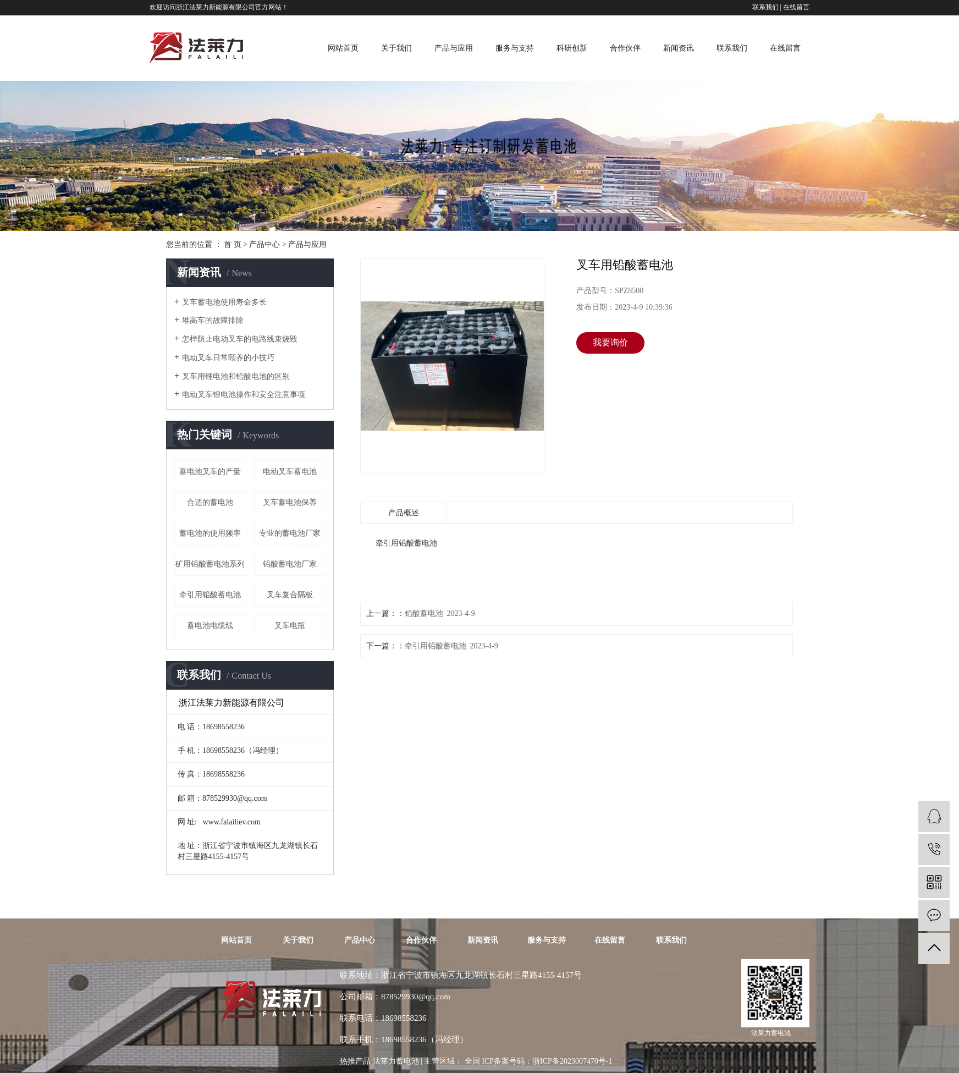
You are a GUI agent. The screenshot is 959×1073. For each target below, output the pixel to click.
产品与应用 (453, 48)
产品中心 (264, 244)
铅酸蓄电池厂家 (290, 564)
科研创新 (571, 48)
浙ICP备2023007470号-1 (572, 1061)
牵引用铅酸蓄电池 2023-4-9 (451, 646)
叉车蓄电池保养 (290, 502)
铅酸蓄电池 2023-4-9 (440, 613)
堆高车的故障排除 (213, 320)
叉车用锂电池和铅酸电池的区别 (236, 376)
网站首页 (343, 48)
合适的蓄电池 (210, 502)
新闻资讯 (678, 48)
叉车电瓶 (289, 625)
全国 (472, 1061)
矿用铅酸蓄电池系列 (210, 564)
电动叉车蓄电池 (290, 471)
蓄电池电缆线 (210, 625)
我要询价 (610, 342)
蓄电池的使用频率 (210, 533)
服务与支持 (514, 48)
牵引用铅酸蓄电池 (210, 595)
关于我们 (396, 48)
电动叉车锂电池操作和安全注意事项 (243, 394)
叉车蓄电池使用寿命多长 (224, 302)
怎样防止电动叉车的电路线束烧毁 (239, 339)
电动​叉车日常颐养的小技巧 (228, 358)
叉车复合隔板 (290, 595)
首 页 (232, 244)
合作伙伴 (625, 48)
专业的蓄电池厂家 (290, 533)
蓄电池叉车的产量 (210, 471)
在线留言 (796, 7)
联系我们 (765, 7)
